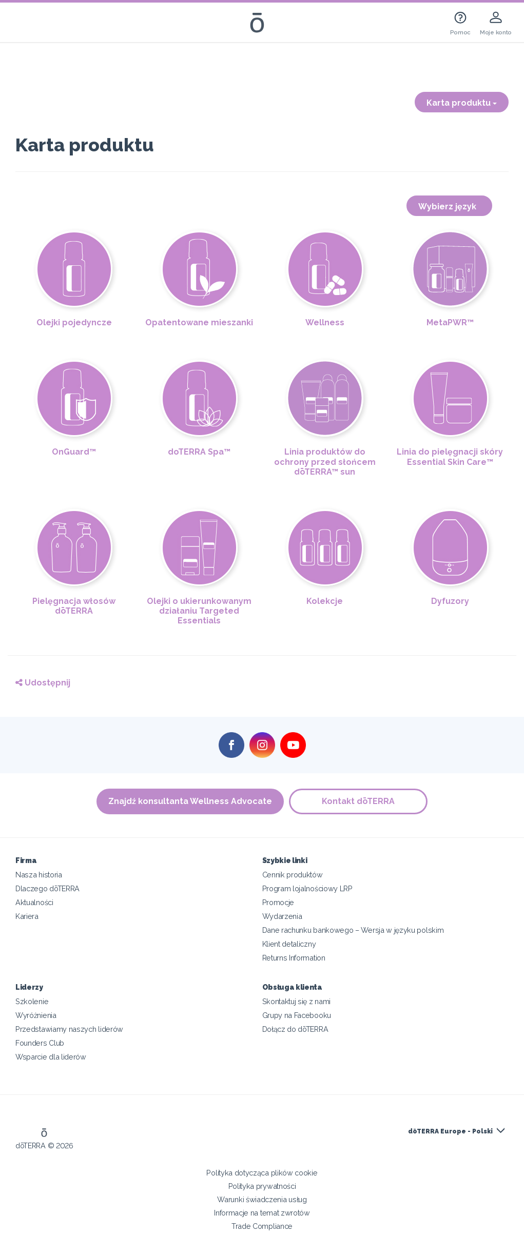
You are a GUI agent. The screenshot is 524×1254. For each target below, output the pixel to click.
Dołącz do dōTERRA (295, 1029)
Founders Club (39, 1043)
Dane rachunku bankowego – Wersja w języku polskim (353, 930)
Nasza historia (38, 874)
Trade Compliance (262, 1226)
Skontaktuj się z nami (296, 1001)
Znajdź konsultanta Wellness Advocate (190, 801)
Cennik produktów (292, 874)
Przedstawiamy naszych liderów (69, 1029)
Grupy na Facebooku (296, 1015)
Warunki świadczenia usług (261, 1199)
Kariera (26, 916)
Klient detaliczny (289, 943)
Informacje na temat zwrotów (262, 1212)
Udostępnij (42, 683)
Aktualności (34, 902)
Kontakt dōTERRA (358, 801)
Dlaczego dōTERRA (47, 888)
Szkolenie (31, 1001)
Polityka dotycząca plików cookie (261, 1172)
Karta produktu (461, 103)
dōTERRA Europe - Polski (450, 1131)
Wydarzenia (282, 916)
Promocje (278, 902)
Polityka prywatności (262, 1186)
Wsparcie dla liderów (50, 1056)
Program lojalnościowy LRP (307, 888)
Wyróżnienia (35, 1015)
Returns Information (293, 957)
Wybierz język (449, 206)
